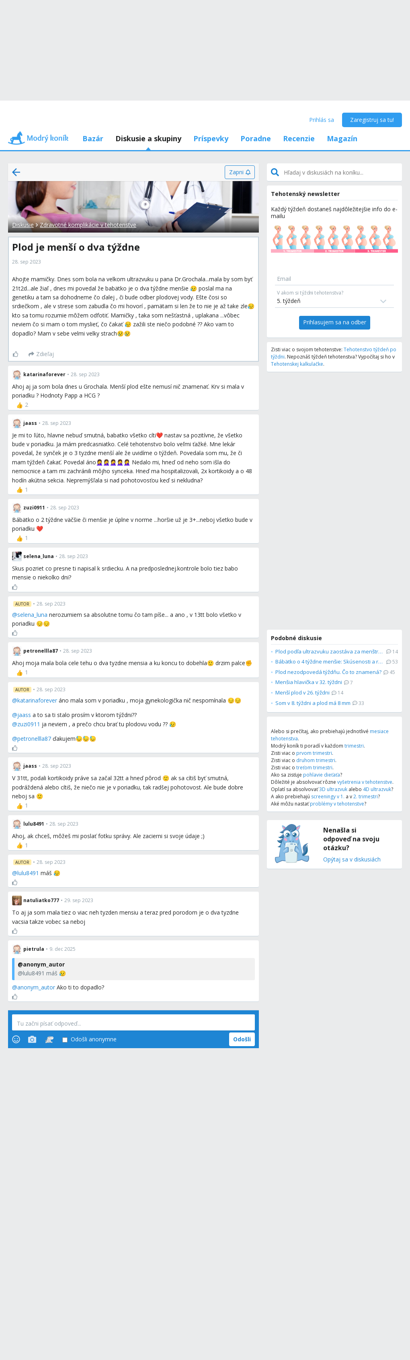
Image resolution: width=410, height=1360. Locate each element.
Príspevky (210, 138)
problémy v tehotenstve (337, 803)
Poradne (255, 138)
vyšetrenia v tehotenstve (364, 782)
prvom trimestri (314, 753)
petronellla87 (34, 738)
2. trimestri (365, 796)
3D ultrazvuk (333, 789)
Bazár (92, 138)
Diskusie (23, 225)
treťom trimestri (314, 767)
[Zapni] (240, 172)
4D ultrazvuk (377, 789)
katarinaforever (37, 700)
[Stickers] (49, 1039)
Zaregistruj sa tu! (372, 120)
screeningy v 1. (327, 796)
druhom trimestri (315, 760)
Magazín (342, 138)
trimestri (354, 745)
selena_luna (32, 614)
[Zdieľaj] (41, 354)
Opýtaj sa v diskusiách (352, 859)
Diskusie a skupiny (148, 138)
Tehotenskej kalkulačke (297, 364)
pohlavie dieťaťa (321, 774)
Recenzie (299, 138)
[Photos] (32, 1039)
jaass (24, 715)
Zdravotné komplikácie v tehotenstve (88, 225)
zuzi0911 (28, 724)
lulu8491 (28, 873)
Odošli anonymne (89, 1039)
